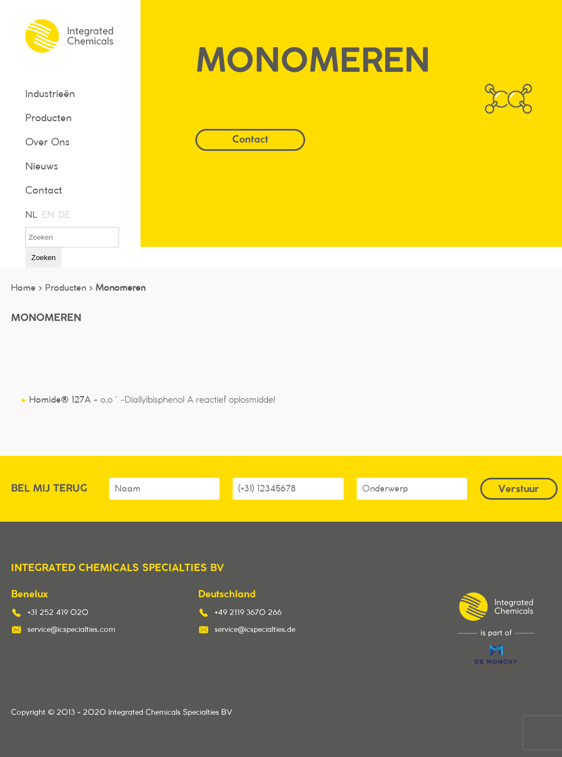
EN (47, 215)
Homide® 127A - (148, 400)
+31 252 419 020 (57, 613)
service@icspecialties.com (71, 630)
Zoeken (43, 257)
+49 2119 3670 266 (248, 613)
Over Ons (47, 143)
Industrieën (50, 94)
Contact (43, 191)
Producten (48, 118)
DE (63, 215)
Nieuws (41, 167)
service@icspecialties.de (255, 630)
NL (30, 215)
